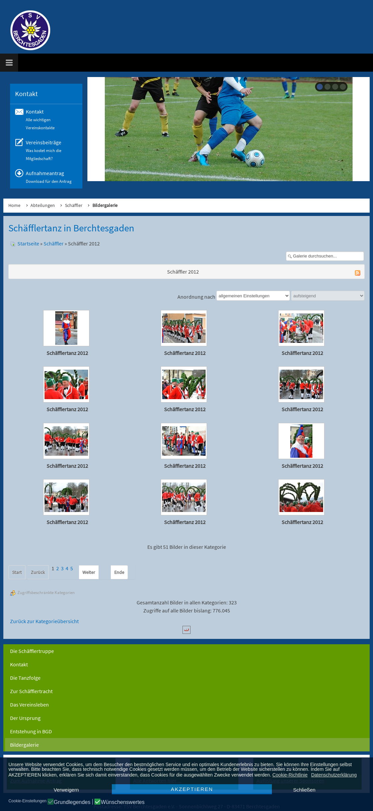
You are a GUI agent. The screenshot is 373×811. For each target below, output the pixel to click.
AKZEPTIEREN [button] (192, 789)
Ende (119, 572)
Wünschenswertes (123, 802)
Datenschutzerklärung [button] (334, 775)
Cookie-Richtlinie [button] (289, 775)
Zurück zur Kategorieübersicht (44, 621)
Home (14, 205)
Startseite (28, 243)
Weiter (88, 572)
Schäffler (73, 205)
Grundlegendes (72, 802)
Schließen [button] (304, 790)
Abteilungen (42, 205)
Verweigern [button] (66, 790)
